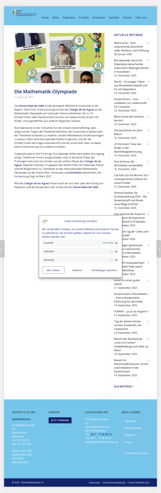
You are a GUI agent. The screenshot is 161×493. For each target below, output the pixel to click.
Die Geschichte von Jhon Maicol (128, 132)
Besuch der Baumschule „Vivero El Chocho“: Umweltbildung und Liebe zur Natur (131, 344)
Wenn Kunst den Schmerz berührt (129, 118)
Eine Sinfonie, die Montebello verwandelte (128, 163)
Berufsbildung (133, 428)
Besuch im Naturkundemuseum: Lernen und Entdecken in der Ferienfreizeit (131, 365)
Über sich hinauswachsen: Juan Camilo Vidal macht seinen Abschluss (129, 266)
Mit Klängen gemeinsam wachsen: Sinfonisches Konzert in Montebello (128, 249)
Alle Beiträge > (124, 386)
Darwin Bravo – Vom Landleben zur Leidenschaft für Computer (130, 102)
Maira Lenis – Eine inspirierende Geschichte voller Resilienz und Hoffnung (131, 46)
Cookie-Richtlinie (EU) (138, 482)
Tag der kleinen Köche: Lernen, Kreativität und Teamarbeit (127, 325)
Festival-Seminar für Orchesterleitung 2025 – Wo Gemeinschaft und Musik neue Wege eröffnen (130, 198)
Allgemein (130, 421)
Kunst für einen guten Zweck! (127, 282)
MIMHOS (130, 435)
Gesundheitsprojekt (136, 453)
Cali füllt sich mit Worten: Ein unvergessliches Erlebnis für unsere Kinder (130, 179)
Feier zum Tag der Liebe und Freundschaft (131, 233)
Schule (128, 442)
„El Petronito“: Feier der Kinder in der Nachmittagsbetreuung (128, 147)
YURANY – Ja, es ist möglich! (130, 311)
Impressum (94, 482)
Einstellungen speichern (104, 270)
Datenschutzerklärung (114, 482)
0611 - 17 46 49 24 (101, 434)
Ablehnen (77, 270)
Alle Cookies (53, 270)
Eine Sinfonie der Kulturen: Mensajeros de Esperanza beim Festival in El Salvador (130, 217)
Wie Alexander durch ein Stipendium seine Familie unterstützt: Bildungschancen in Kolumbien (131, 66)
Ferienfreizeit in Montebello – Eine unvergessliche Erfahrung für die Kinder (130, 297)
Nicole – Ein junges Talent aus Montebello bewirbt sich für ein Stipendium (130, 85)
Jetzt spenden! (60, 420)
